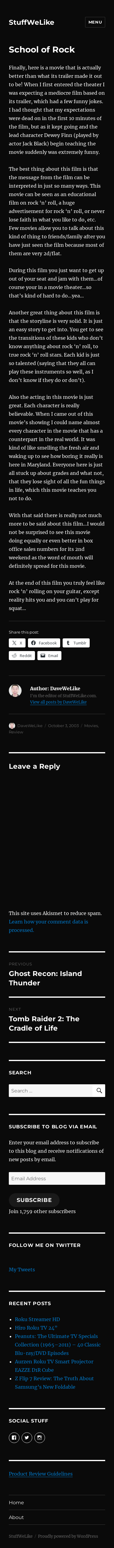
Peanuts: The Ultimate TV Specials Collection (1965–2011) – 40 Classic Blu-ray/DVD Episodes (58, 1344)
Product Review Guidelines (41, 1474)
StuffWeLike (31, 22)
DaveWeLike (30, 725)
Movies (91, 725)
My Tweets (22, 1270)
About (16, 1517)
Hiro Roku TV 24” (36, 1328)
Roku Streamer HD (37, 1319)
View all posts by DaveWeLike (58, 702)
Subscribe (34, 1200)
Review (16, 731)
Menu (95, 22)
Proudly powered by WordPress (68, 1536)
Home (16, 1502)
